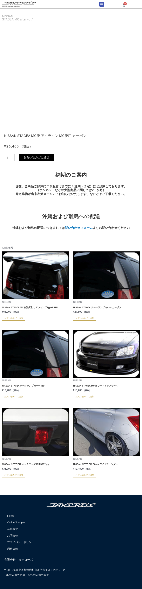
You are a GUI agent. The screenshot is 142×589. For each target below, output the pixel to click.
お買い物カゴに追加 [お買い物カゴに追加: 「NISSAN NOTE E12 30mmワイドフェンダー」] (84, 475)
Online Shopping (16, 522)
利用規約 (12, 548)
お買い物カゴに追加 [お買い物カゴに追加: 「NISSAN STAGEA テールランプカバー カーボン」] (84, 318)
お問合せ (12, 535)
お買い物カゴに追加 (36, 157)
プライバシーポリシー (20, 542)
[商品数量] (9, 157)
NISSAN (7, 16)
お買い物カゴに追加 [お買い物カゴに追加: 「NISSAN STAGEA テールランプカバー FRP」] (13, 396)
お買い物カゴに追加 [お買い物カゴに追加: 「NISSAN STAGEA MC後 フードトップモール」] (84, 396)
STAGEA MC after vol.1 (18, 19)
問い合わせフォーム (79, 228)
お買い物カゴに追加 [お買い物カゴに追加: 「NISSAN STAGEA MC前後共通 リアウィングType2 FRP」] (13, 318)
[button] (101, 4)
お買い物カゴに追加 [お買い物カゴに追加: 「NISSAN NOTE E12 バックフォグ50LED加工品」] (13, 475)
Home (10, 515)
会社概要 (12, 529)
